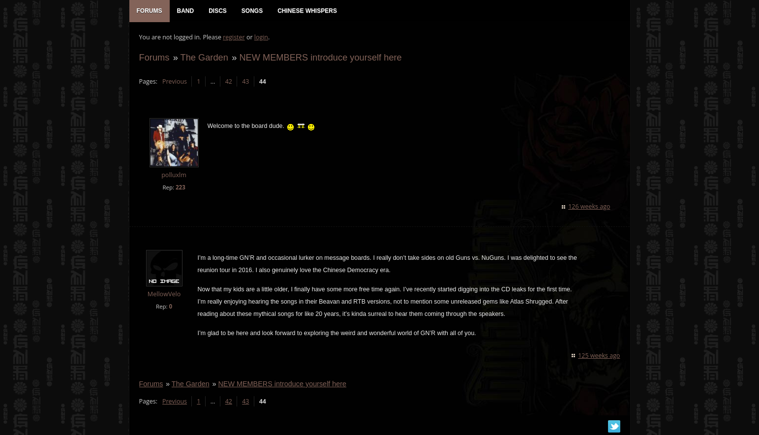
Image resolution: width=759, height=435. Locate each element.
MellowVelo (164, 294)
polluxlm (173, 175)
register (234, 37)
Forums (154, 57)
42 (228, 81)
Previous (174, 81)
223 (180, 187)
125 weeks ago (599, 355)
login (261, 37)
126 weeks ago (589, 206)
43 (245, 81)
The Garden (204, 57)
